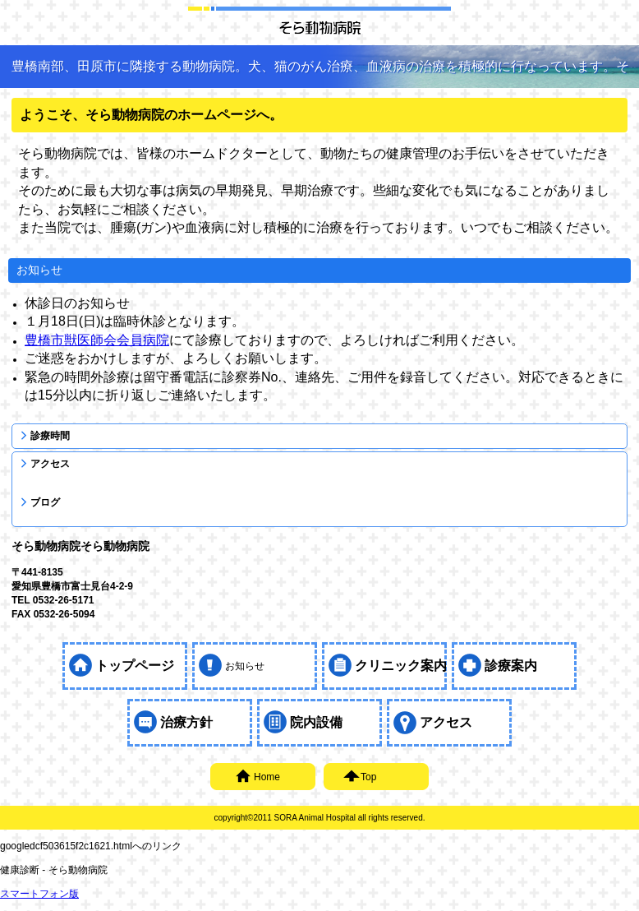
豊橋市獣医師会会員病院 (97, 340)
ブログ (45, 502)
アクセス (50, 463)
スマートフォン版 (39, 893)
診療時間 (50, 436)
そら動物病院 (319, 27)
